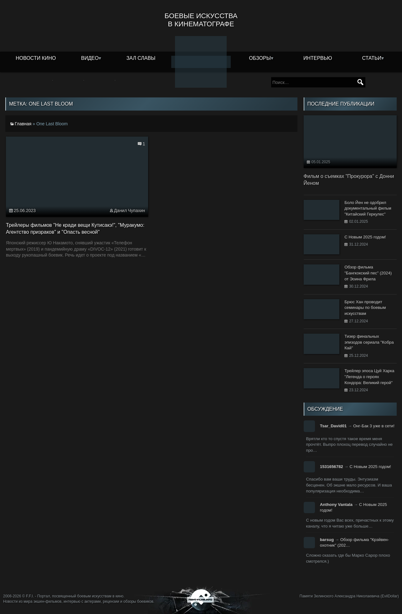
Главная (23, 123)
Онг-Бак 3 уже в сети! (373, 426)
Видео (90, 58)
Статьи (371, 58)
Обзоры (260, 58)
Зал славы (141, 58)
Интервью (317, 58)
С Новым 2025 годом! (370, 466)
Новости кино (36, 58)
